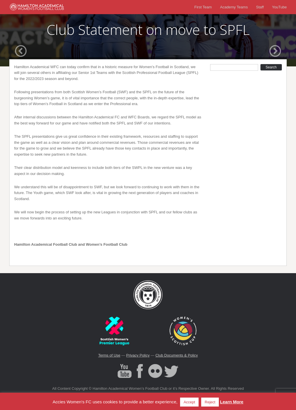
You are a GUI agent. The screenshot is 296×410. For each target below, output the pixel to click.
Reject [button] (210, 402)
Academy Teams (234, 7)
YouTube (279, 7)
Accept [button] (189, 402)
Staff (260, 7)
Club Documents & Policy (177, 355)
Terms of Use (109, 355)
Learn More (231, 401)
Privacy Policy (137, 355)
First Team (203, 7)
